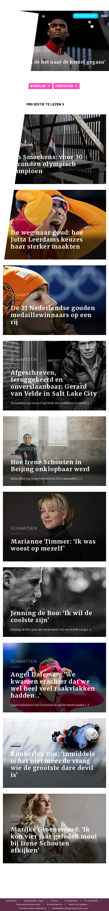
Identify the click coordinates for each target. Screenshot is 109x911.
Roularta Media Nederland (32, 908)
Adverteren (11, 900)
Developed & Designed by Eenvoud (70, 908)
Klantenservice (54, 904)
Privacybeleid (91, 900)
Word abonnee (85, 16)
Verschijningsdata (78, 904)
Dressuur (64, 86)
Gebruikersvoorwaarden (28, 904)
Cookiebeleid (71, 900)
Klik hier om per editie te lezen (33, 104)
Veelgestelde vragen (34, 900)
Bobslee (38, 86)
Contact (54, 900)
